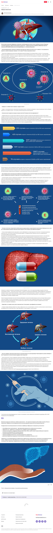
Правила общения (19, 516)
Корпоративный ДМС (19, 523)
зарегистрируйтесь (11, 497)
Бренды (2, 521)
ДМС (45, 1)
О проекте (3, 514)
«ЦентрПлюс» (42, 414)
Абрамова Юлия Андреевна (10, 488)
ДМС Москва (3, 519)
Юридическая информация (20, 519)
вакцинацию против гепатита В (22, 369)
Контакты (3, 516)
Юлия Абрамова (12, 414)
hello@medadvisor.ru (41, 517)
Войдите (4, 497)
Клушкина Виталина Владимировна (21, 488)
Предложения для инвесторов (21, 521)
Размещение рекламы (19, 514)
